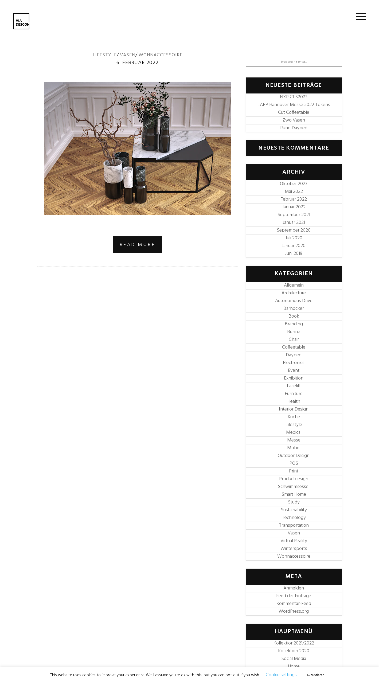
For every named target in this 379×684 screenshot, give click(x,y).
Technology (294, 518)
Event (293, 370)
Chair (294, 339)
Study (294, 502)
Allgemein (294, 285)
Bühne (293, 332)
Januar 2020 (294, 246)
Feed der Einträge (293, 596)
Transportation (294, 525)
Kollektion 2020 (293, 651)
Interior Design (293, 409)
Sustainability (294, 510)
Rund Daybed (293, 128)
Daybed (294, 355)
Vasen (127, 55)
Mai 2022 (294, 192)
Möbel (293, 448)
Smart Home (294, 494)
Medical (294, 432)
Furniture (294, 394)
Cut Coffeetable (293, 112)
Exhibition (293, 378)
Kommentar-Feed (293, 604)
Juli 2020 (293, 238)
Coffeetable (293, 347)
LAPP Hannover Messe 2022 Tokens (293, 105)
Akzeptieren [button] (316, 675)
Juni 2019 (293, 253)
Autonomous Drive (293, 301)
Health (293, 401)
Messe (293, 440)
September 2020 (294, 230)
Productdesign (293, 479)
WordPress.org (294, 611)
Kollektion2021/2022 (293, 643)
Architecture (294, 293)
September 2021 (294, 215)
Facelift (294, 386)
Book (293, 316)
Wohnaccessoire (160, 55)
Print (293, 471)
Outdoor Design (294, 456)
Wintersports (293, 549)
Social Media (293, 659)
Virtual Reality (293, 541)
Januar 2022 (294, 207)
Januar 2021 (294, 222)
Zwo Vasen (294, 120)
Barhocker (293, 308)
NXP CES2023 (293, 97)
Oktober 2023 (293, 184)
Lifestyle (105, 55)
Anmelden (293, 588)
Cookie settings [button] (281, 675)
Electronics (293, 363)
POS (294, 463)
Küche (294, 417)
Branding (294, 324)
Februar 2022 (293, 199)
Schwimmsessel (294, 487)
